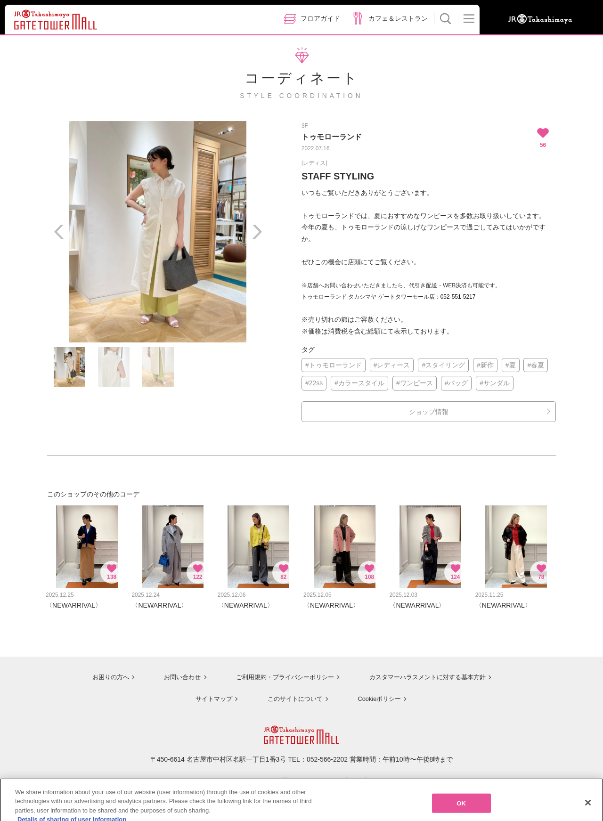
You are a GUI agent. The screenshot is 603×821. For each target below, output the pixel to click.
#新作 (485, 365)
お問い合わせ (174, 672)
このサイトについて (292, 693)
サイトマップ (210, 693)
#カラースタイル (359, 383)
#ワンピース (414, 383)
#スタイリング (443, 365)
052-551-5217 (458, 296)
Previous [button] (59, 231)
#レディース (392, 365)
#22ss (314, 383)
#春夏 (535, 365)
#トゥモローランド (333, 365)
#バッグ (456, 383)
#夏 (510, 365)
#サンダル (495, 383)
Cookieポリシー (377, 693)
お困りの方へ (102, 672)
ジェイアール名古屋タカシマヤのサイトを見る (301, 775)
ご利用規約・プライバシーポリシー (279, 672)
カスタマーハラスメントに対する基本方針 (427, 672)
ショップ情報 (428, 411)
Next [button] (257, 231)
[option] (158, 231)
